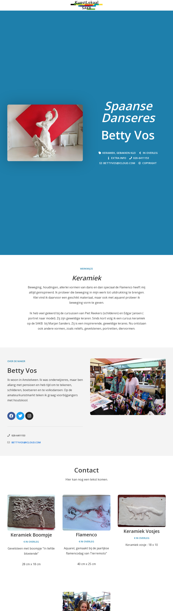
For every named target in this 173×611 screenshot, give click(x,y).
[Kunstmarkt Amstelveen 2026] (87, 5)
